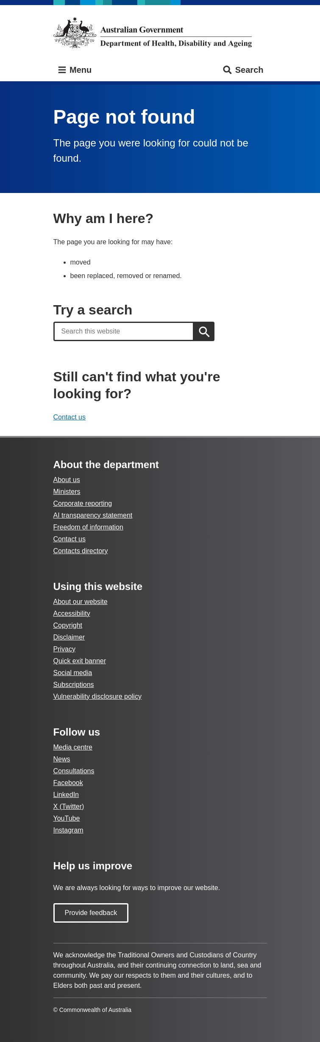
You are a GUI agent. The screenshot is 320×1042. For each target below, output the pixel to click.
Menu (74, 70)
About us (66, 479)
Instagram (68, 830)
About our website (80, 601)
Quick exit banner (79, 660)
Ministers (67, 491)
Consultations (74, 771)
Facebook (68, 782)
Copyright (67, 625)
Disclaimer (69, 637)
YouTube (66, 818)
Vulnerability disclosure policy (97, 696)
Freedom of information (88, 527)
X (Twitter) (68, 806)
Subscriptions (73, 684)
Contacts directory (80, 550)
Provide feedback (91, 912)
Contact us (69, 417)
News (61, 759)
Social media (72, 672)
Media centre (73, 747)
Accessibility (71, 613)
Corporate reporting (82, 503)
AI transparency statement (93, 515)
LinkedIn (66, 794)
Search (242, 70)
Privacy (64, 649)
